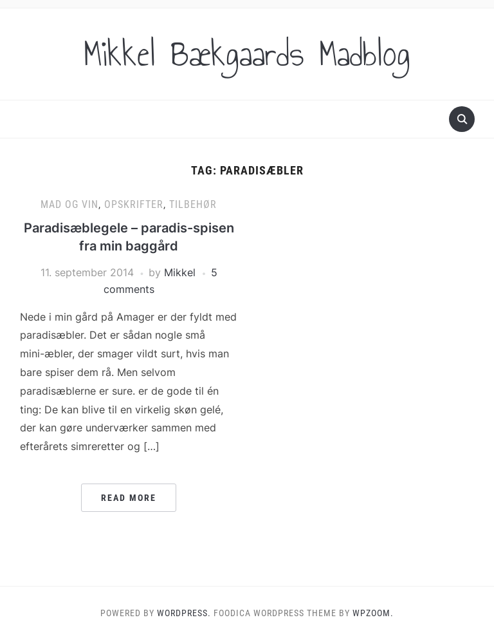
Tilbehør (193, 204)
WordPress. (184, 613)
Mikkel (180, 272)
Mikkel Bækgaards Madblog (247, 54)
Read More (128, 498)
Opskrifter (133, 204)
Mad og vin (69, 204)
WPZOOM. (373, 613)
